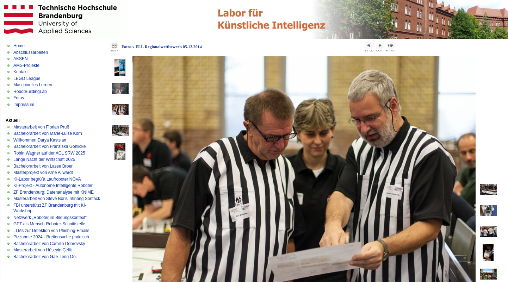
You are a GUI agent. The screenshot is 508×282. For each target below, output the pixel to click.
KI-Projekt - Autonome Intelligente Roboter (53, 185)
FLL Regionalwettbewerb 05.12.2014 (169, 46)
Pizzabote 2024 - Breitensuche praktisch (51, 236)
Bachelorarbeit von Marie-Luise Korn (47, 133)
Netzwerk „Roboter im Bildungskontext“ (50, 217)
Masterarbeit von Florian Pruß (41, 127)
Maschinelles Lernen (32, 84)
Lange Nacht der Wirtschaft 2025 (44, 159)
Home (19, 45)
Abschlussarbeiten (30, 52)
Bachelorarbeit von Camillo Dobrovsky (49, 243)
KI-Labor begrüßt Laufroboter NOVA (47, 179)
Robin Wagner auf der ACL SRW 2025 (49, 153)
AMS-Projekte (26, 65)
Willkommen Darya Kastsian (39, 140)
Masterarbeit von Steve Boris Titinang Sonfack (56, 198)
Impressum (23, 104)
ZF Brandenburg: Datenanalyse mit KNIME (53, 192)
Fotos (18, 97)
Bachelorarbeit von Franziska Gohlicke (49, 146)
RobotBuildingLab (30, 91)
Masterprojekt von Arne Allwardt (43, 172)
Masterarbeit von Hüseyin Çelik (42, 249)
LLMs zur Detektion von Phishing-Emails (51, 230)
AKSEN (20, 58)
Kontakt (20, 71)
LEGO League (27, 78)
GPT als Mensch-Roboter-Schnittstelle (49, 223)
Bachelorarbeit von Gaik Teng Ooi (44, 256)
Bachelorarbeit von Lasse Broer (43, 166)
